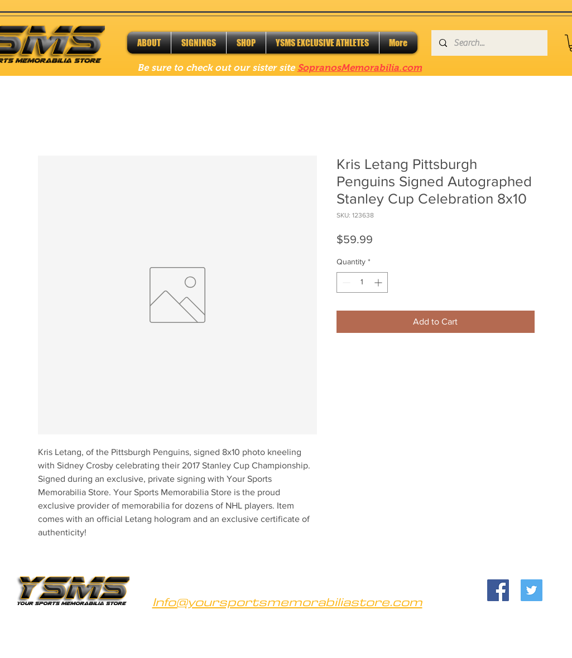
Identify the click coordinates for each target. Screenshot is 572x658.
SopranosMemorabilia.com (359, 67)
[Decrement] (345, 282)
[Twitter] (531, 590)
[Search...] (489, 43)
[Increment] (379, 282)
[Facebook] (498, 590)
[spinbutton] (362, 282)
